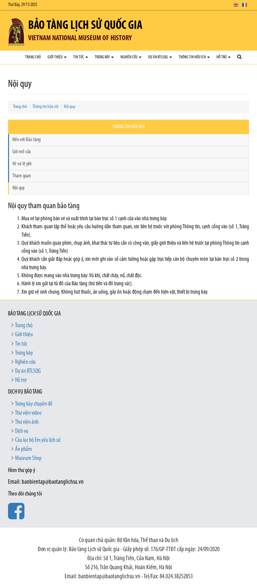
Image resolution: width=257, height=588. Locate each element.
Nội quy (69, 106)
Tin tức (80, 57)
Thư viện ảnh (26, 422)
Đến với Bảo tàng (26, 139)
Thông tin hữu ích (194, 57)
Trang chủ (33, 57)
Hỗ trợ (224, 57)
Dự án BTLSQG (160, 57)
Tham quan (21, 176)
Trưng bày (104, 57)
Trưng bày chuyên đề (34, 404)
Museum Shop (28, 458)
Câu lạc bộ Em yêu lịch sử (37, 440)
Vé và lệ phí (21, 164)
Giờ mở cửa (21, 152)
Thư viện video (28, 413)
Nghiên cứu (131, 57)
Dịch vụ (21, 431)
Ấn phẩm (23, 449)
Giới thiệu (57, 57)
